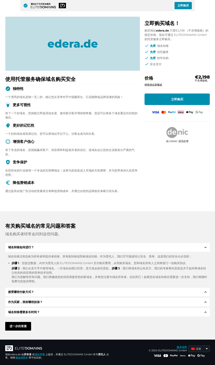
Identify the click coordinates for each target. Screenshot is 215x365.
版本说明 (182, 347)
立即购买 (183, 5)
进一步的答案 (18, 326)
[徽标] (59, 348)
